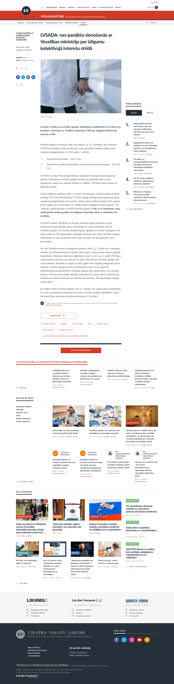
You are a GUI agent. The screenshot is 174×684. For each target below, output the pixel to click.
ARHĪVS (118, 7)
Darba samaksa (103, 324)
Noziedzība (87, 578)
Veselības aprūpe (28, 60)
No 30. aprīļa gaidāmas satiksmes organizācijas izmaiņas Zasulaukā (144, 181)
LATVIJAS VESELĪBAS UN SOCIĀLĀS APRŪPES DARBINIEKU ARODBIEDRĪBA (51, 362)
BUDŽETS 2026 (22, 413)
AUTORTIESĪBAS (34, 656)
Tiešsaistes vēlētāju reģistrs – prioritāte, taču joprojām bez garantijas (67, 527)
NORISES (62, 7)
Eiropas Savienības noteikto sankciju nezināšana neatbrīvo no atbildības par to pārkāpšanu (105, 527)
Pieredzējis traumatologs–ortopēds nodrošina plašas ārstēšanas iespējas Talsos (118, 465)
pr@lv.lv (86, 655)
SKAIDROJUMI (51, 7)
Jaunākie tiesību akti (39, 610)
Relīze (26, 57)
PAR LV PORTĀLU (34, 647)
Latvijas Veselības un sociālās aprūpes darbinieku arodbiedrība (65, 336)
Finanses (141, 561)
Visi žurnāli (134, 616)
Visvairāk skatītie (38, 613)
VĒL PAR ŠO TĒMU (24, 398)
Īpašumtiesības (136, 515)
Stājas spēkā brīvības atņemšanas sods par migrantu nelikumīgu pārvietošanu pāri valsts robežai (144, 129)
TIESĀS (94, 7)
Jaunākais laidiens (83, 610)
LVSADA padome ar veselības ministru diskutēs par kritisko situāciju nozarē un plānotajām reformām (62, 376)
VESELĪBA (20, 410)
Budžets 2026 (77, 324)
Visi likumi (35, 616)
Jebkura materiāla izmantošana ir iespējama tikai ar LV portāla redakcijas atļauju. (50, 670)
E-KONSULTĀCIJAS (106, 7)
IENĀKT (155, 2)
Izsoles (79, 613)
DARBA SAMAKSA (23, 419)
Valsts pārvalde (26, 536)
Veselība (64, 324)
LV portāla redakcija (80, 648)
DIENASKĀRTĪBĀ (83, 7)
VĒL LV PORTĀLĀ (24, 492)
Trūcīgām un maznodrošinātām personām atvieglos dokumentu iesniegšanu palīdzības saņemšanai (146, 164)
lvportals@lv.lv (82, 653)
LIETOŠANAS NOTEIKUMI (37, 650)
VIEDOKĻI (71, 7)
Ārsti (90, 324)
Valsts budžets (48, 330)
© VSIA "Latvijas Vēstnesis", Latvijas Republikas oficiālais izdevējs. (43, 672)
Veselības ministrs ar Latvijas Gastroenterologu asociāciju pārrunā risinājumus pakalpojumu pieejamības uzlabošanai (91, 465)
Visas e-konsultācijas (138, 566)
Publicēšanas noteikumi (54, 305)
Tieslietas (141, 138)
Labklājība (114, 567)
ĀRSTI (18, 416)
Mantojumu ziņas (83, 616)
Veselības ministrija (66, 330)
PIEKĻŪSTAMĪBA (34, 653)
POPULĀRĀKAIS (133, 104)
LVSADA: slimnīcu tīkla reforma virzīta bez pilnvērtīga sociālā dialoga (118, 373)
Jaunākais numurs (136, 610)
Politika (60, 533)
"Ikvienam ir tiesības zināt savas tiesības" (42, 665)
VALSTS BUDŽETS (23, 421)
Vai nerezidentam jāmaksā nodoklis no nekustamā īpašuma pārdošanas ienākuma (141, 509)
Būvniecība (32, 567)
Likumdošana (151, 203)
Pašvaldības (150, 187)
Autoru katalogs (136, 613)
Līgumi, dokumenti (145, 173)
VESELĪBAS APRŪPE (24, 407)
